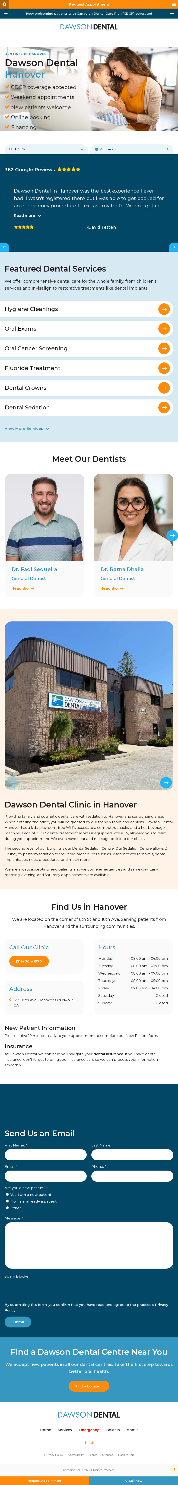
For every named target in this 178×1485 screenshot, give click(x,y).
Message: (14, 1218)
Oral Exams (20, 329)
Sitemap (108, 1455)
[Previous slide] (12, 782)
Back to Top (126, 1455)
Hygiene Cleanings (31, 309)
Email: (11, 1166)
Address (104, 149)
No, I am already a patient (31, 1201)
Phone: (98, 1166)
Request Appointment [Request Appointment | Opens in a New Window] (89, 4)
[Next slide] (172, 13)
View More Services (24, 429)
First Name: (16, 1145)
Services (65, 1430)
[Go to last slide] (6, 13)
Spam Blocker (17, 1276)
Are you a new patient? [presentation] (26, 1188)
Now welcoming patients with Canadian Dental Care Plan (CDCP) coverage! (89, 13)
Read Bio (20, 588)
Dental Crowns (25, 388)
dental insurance (108, 1054)
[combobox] (96, 1176)
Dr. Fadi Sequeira (34, 570)
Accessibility (76, 1455)
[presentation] (32, 1293)
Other (13, 1208)
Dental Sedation (27, 407)
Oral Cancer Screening (36, 348)
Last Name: (102, 1145)
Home (45, 1430)
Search (93, 1455)
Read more (24, 215)
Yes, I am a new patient (28, 1194)
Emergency (89, 1430)
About (132, 1430)
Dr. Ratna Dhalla (122, 570)
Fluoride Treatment (32, 368)
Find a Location (89, 1386)
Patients (113, 1430)
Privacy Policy (53, 1455)
